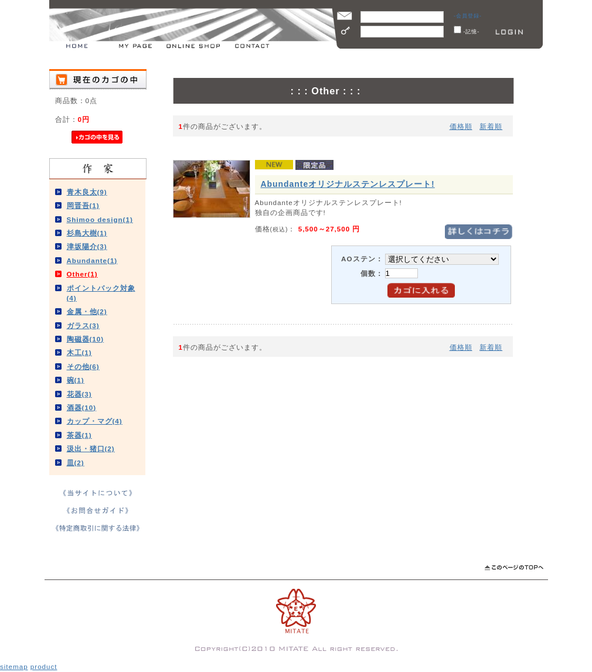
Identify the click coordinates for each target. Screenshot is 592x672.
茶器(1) (79, 435)
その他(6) (83, 366)
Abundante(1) (92, 260)
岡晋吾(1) (83, 205)
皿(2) (75, 462)
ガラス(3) (83, 325)
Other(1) (82, 274)
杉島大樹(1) (87, 233)
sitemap (14, 666)
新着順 (490, 126)
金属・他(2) (87, 311)
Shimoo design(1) (100, 219)
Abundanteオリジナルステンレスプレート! (348, 184)
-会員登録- (468, 16)
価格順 (461, 126)
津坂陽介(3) (87, 246)
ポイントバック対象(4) (101, 293)
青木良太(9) (87, 192)
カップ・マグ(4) (95, 421)
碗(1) (75, 380)
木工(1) (79, 352)
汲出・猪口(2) (91, 448)
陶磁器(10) (85, 339)
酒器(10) (82, 407)
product (43, 666)
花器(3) (79, 394)
